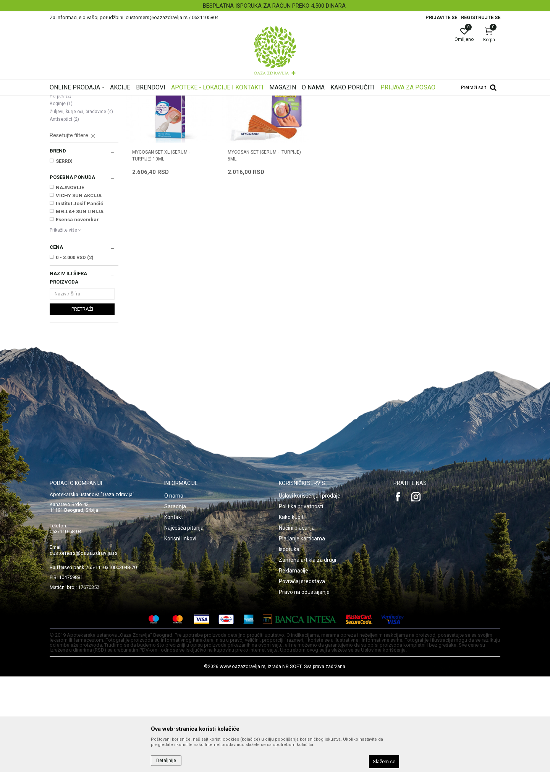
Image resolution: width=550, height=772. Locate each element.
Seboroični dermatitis (75, 160)
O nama (173, 591)
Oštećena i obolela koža (167, 100)
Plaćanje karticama (302, 634)
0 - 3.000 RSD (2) (75, 353)
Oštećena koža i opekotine (82, 152)
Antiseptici (64, 214)
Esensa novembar (77, 315)
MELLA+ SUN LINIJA (80, 307)
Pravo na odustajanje (304, 687)
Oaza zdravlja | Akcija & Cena (81, 100)
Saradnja (175, 602)
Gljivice (61, 183)
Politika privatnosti (301, 602)
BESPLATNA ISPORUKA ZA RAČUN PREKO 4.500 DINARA (274, 5)
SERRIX (64, 256)
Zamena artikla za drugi (307, 655)
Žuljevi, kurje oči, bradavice (81, 207)
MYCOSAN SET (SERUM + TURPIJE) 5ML (264, 251)
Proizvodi (127, 100)
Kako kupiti (292, 613)
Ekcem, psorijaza (71, 144)
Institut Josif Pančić (79, 299)
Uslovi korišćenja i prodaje (309, 591)
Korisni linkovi (180, 634)
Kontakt (173, 613)
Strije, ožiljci (66, 175)
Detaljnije (166, 760)
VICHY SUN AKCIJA (79, 291)
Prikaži (403, 112)
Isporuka (289, 645)
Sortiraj (336, 112)
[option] (275, 5)
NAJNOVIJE (70, 283)
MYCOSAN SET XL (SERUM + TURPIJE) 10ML (161, 251)
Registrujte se (480, 17)
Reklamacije (293, 666)
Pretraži (82, 404)
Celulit (60, 168)
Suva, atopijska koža (76, 136)
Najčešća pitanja (184, 623)
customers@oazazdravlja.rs (84, 648)
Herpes (60, 191)
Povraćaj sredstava (302, 677)
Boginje (61, 199)
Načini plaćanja (297, 623)
